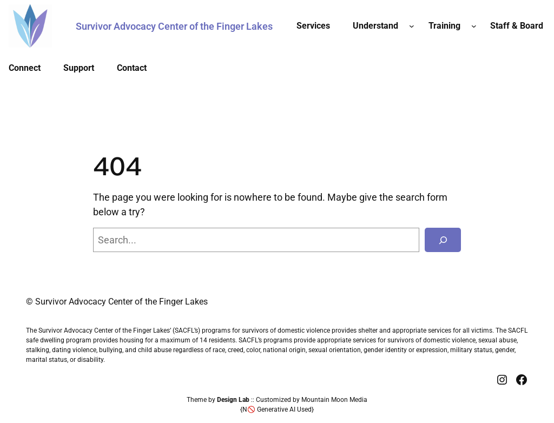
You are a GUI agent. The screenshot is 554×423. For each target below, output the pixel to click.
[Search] (443, 240)
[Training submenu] (474, 26)
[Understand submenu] (411, 26)
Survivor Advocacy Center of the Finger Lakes (174, 26)
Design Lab (233, 400)
